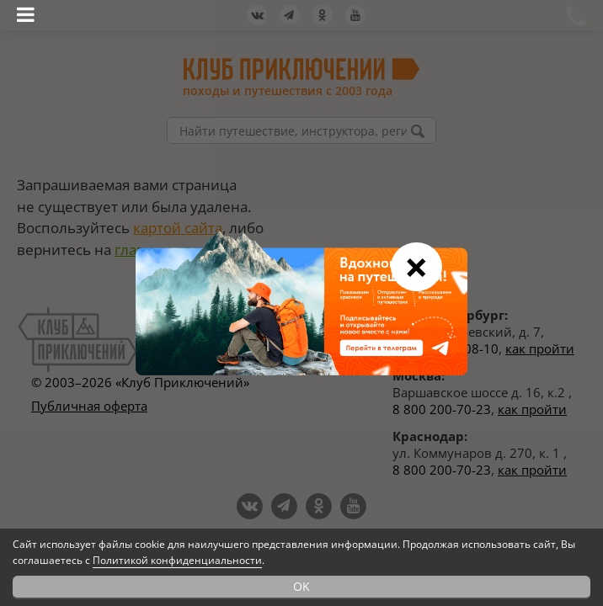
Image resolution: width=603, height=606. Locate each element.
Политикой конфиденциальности (177, 560)
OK (301, 586)
